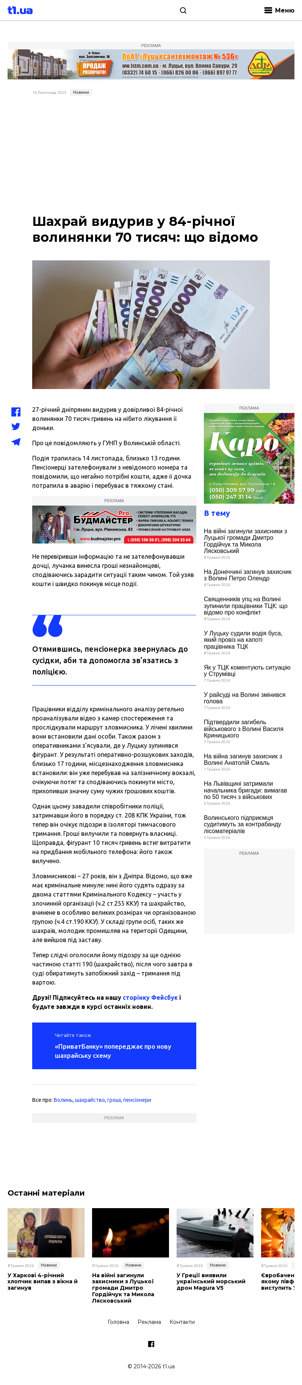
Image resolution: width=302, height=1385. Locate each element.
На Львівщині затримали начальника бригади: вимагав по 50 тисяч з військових (245, 790)
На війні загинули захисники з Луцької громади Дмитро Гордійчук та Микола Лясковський (245, 541)
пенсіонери (137, 1100)
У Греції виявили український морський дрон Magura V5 (211, 1281)
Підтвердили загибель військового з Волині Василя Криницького (243, 729)
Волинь (63, 1100)
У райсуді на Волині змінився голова (244, 698)
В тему (217, 513)
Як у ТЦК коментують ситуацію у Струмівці (247, 671)
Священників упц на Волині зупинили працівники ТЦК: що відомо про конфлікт (246, 606)
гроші (114, 1100)
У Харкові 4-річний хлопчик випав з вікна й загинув (43, 1281)
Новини (81, 92)
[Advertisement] (151, 156)
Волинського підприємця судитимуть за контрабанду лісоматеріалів (242, 824)
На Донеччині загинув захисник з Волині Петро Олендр (247, 575)
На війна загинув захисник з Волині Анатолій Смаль (243, 759)
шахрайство (90, 1100)
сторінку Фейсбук (150, 997)
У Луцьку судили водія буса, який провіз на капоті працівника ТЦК (243, 640)
